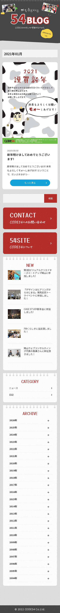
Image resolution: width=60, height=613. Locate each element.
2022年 (13, 448)
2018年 (13, 477)
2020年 (13, 463)
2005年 (13, 570)
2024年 (13, 434)
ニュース (13, 388)
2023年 (13, 441)
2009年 (13, 542)
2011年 (13, 527)
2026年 (13, 420)
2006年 (13, 563)
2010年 (13, 535)
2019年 (13, 470)
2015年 (13, 499)
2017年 (13, 484)
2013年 (13, 513)
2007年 (13, 556)
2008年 (13, 549)
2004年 (13, 578)
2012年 (13, 520)
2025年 (13, 427)
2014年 (13, 506)
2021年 (13, 456)
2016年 (13, 492)
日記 (11, 394)
